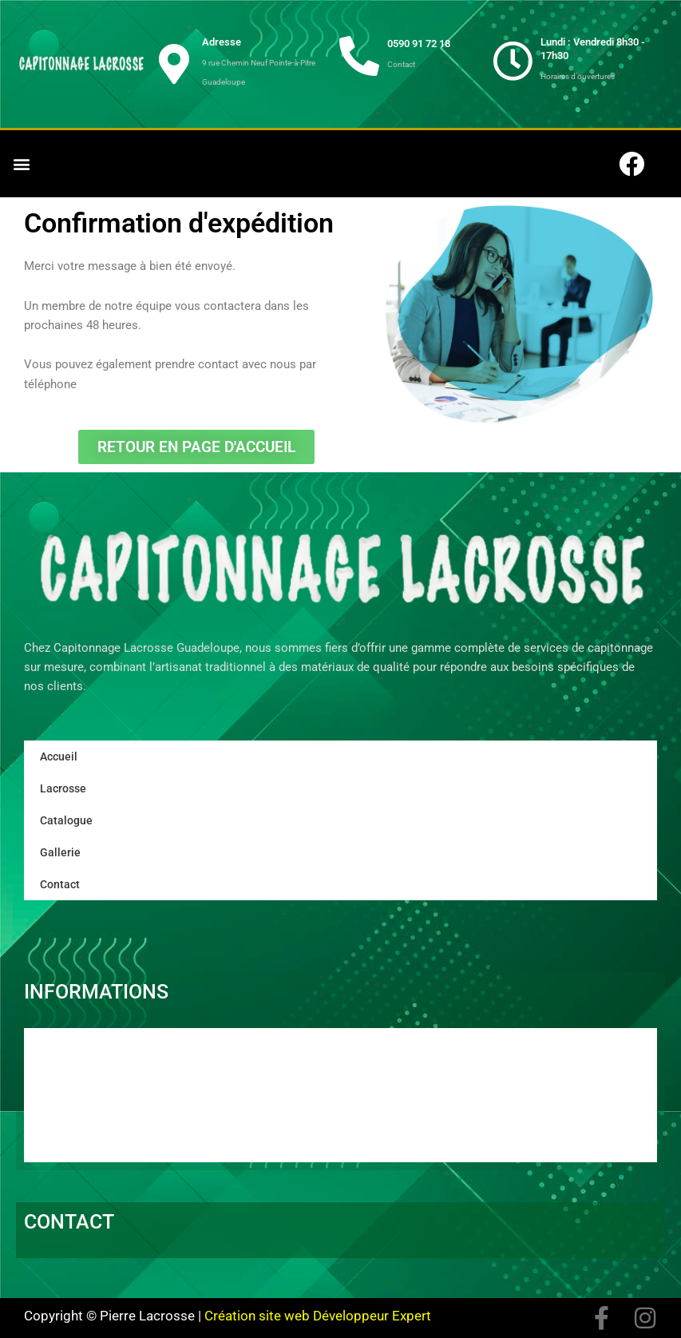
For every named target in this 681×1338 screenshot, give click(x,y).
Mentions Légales (93, 1129)
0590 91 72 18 (418, 44)
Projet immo (77, 1106)
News (57, 1084)
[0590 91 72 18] (359, 56)
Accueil (57, 756)
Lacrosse (61, 788)
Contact (57, 884)
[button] (21, 164)
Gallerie (57, 852)
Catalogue (62, 820)
